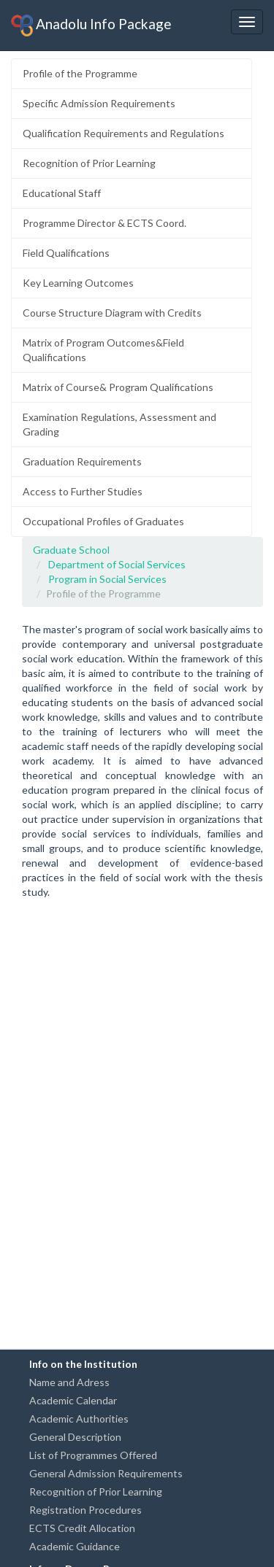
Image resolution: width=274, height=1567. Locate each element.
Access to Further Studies (82, 491)
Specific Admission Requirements (99, 103)
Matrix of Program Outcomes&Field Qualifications (103, 349)
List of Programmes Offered (93, 1455)
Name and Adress (69, 1382)
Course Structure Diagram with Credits (112, 312)
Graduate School (71, 549)
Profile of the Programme (80, 73)
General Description (75, 1437)
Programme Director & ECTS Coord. (104, 223)
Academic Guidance (74, 1546)
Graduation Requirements (82, 461)
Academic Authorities (79, 1418)
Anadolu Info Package (91, 25)
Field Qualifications (66, 253)
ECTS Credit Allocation (82, 1528)
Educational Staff (62, 193)
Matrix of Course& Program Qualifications (118, 387)
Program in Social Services (107, 579)
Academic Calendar (73, 1400)
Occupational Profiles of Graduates (103, 521)
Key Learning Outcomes (78, 282)
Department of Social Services (117, 564)
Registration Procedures (85, 1510)
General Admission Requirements (106, 1473)
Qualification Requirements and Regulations (123, 133)
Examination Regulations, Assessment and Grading (119, 424)
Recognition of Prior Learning (89, 163)
